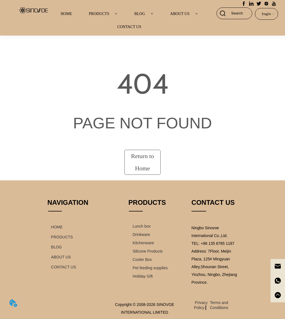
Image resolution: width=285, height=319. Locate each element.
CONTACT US (129, 27)
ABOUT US (184, 14)
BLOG (143, 14)
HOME (66, 14)
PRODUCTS (103, 14)
